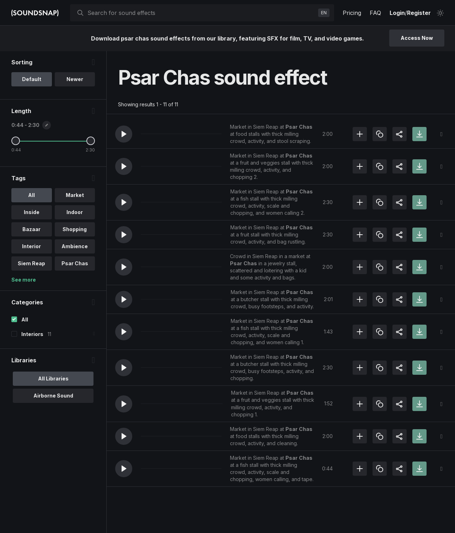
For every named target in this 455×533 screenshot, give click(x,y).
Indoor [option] (74, 212)
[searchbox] (201, 13)
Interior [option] (31, 247)
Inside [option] (31, 212)
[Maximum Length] (90, 141)
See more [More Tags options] (23, 280)
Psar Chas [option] (74, 264)
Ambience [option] (74, 247)
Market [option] (75, 195)
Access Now (417, 38)
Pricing (352, 12)
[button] (123, 134)
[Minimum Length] (15, 141)
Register (419, 12)
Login (397, 12)
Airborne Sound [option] (53, 396)
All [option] (31, 195)
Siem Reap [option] (31, 264)
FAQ (375, 12)
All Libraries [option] (53, 379)
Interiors (32, 334)
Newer (74, 79)
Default (31, 79)
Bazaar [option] (31, 229)
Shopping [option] (75, 229)
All (24, 320)
